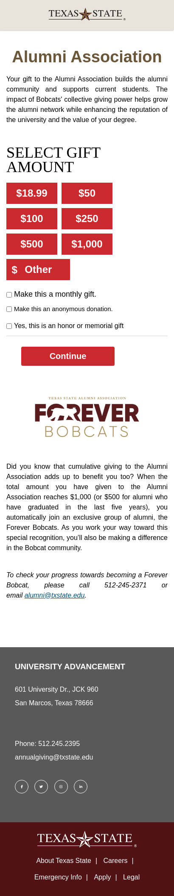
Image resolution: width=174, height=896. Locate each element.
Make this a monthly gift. (55, 294)
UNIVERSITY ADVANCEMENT (70, 666)
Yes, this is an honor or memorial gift (68, 325)
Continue (68, 356)
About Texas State (63, 860)
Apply (102, 877)
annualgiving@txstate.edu (54, 757)
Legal (131, 877)
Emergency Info (58, 877)
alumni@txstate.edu (55, 595)
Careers (116, 860)
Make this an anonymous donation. (63, 308)
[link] (87, 15)
